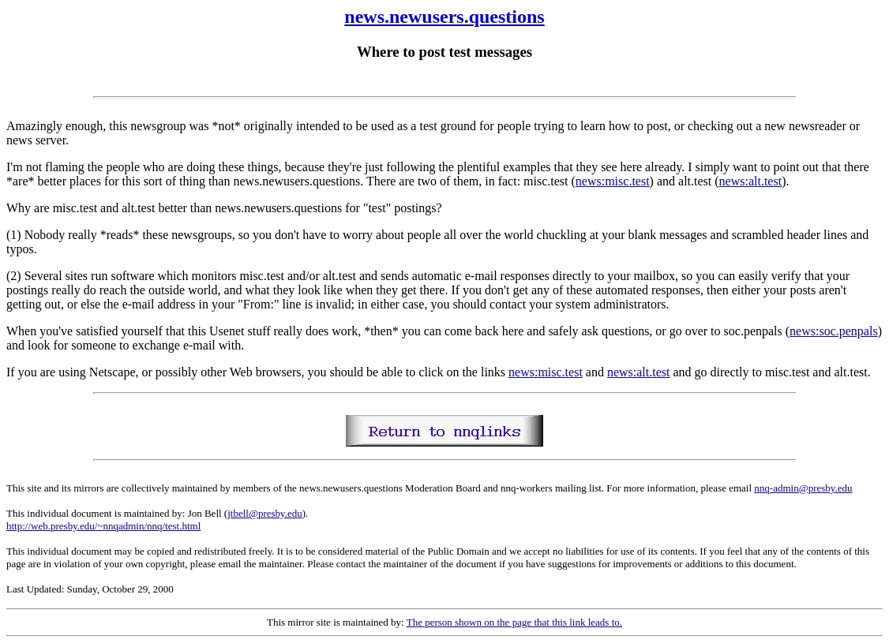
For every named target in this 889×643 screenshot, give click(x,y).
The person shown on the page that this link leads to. (514, 622)
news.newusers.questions (444, 16)
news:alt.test (750, 181)
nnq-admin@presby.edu (803, 488)
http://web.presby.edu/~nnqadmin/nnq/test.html (103, 526)
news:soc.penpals (834, 331)
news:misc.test (613, 181)
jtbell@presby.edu (264, 513)
